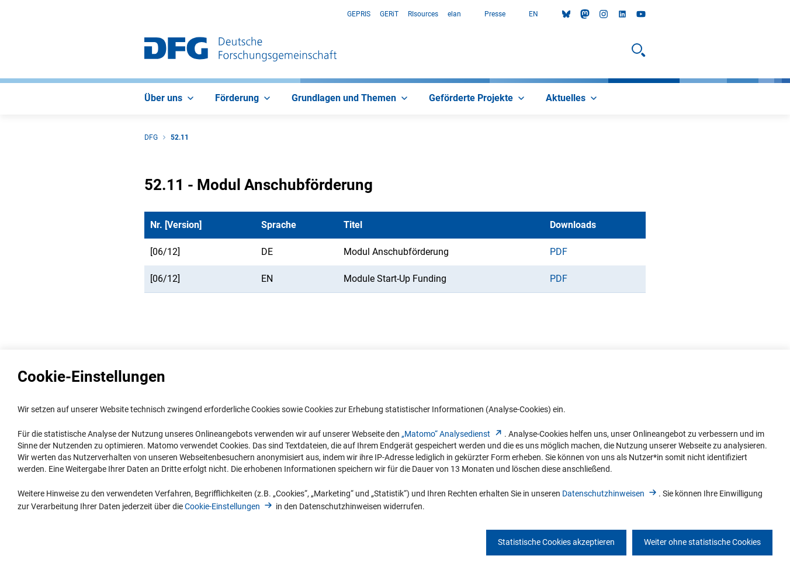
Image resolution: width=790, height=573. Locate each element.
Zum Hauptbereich (0, 14)
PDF (558, 251)
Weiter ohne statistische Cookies (702, 542)
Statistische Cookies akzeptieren (556, 542)
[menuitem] (170, 99)
